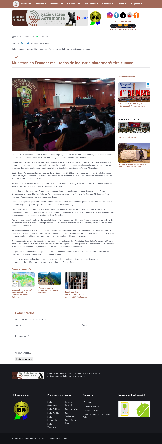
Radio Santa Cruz (70, 421)
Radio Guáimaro (51, 425)
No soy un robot (22, 353)
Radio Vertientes (69, 414)
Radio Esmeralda (52, 418)
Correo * (85, 325)
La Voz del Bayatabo (69, 403)
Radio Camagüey (52, 403)
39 (14, 43)
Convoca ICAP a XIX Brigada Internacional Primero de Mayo (131, 104)
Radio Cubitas (53, 409)
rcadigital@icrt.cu (91, 406)
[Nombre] (47, 330)
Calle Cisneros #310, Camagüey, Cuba (97, 416)
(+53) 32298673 (91, 410)
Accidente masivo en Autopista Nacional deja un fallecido (132, 165)
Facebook (88, 402)
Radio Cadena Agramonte (29, 438)
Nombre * (19, 325)
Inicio (15, 36)
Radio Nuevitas (71, 409)
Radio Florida (53, 413)
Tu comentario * (22, 336)
